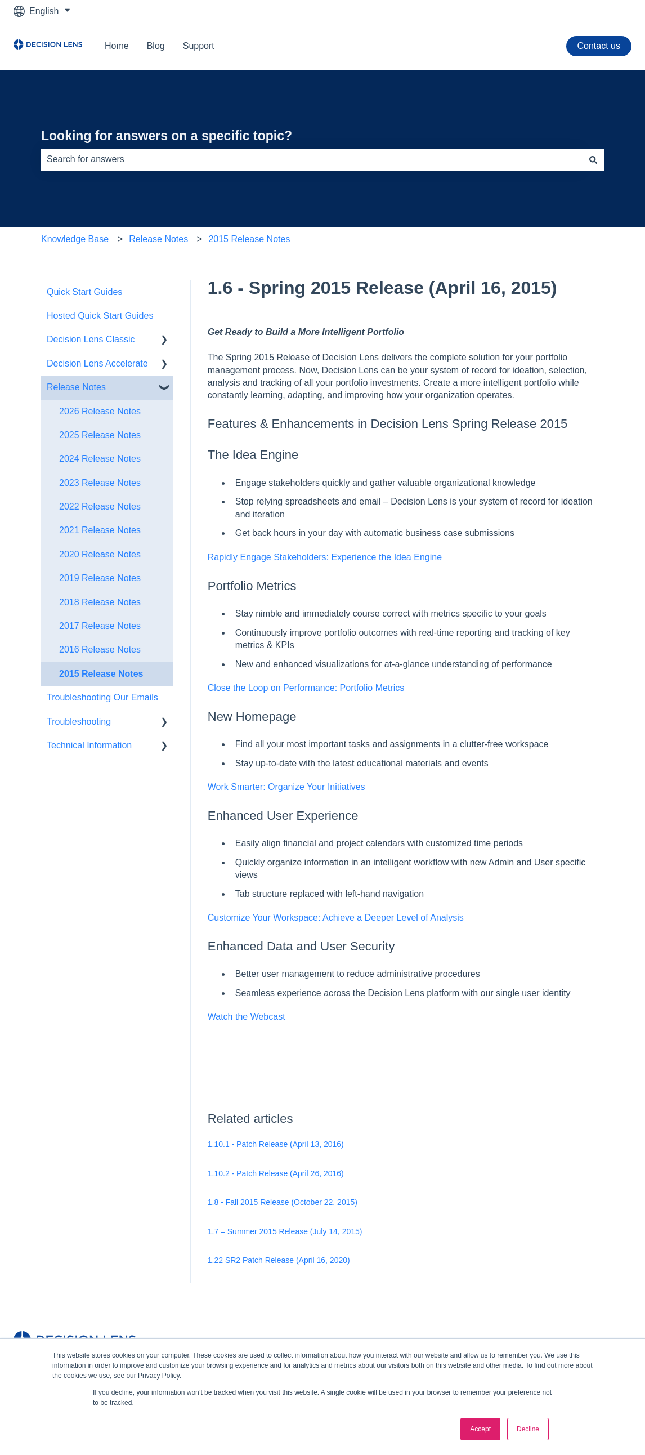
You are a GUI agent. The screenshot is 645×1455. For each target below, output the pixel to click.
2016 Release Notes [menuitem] (100, 649)
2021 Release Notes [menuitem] (100, 530)
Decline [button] (528, 1429)
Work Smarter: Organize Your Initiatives (286, 787)
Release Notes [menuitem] (76, 387)
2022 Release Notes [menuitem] (100, 506)
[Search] (593, 159)
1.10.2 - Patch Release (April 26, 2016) (276, 1173)
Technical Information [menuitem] (89, 745)
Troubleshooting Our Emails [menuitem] (102, 697)
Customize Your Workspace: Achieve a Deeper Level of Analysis (336, 917)
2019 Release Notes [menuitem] (100, 578)
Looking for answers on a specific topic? (166, 135)
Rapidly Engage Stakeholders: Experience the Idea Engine (325, 557)
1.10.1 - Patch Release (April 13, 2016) (276, 1144)
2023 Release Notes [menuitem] (100, 483)
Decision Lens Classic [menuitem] (91, 339)
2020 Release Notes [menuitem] (100, 554)
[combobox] (312, 159)
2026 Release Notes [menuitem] (100, 411)
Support (198, 46)
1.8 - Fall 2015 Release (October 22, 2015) (282, 1202)
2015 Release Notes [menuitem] (101, 674)
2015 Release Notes (249, 239)
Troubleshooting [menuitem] (79, 721)
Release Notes (158, 239)
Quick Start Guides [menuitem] (84, 292)
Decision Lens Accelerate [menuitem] (97, 363)
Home (117, 46)
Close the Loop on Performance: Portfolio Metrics (306, 688)
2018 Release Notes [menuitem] (100, 602)
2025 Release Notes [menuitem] (100, 435)
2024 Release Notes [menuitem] (100, 458)
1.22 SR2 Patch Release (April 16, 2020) (279, 1260)
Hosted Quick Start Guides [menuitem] (100, 315)
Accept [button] (480, 1429)
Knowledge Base (75, 239)
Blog (156, 46)
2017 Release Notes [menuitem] (100, 626)
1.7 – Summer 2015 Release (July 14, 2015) (285, 1231)
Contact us (598, 46)
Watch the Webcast (246, 1016)
